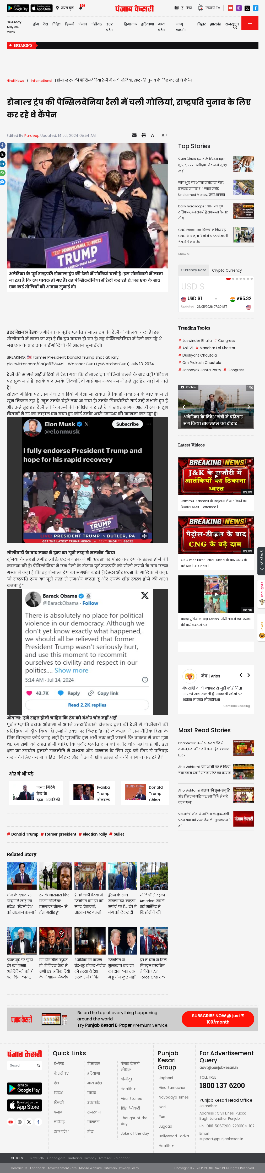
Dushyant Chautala (197, 355)
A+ (164, 135)
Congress (224, 340)
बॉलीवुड (127, 1079)
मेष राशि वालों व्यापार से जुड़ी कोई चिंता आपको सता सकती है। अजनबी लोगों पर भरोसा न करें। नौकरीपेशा (212, 694)
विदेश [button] (56, 24)
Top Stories (194, 146)
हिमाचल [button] (130, 24)
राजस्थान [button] (232, 24)
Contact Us (19, 1168)
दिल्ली (69, 24)
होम (36, 24)
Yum (162, 1116)
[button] (184, 407)
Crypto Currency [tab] (227, 270)
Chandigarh (56, 1158)
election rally (92, 834)
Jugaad (165, 1126)
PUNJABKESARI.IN (213, 1168)
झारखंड (215, 24)
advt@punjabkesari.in (218, 1067)
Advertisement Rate (62, 1168)
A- (153, 135)
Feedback (37, 1168)
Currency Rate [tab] (194, 270)
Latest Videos (191, 445)
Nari (162, 1107)
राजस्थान (94, 1112)
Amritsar (105, 1158)
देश (56, 1083)
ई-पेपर (59, 1063)
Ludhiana (75, 1158)
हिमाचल (93, 1063)
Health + (128, 1088)
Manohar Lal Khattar (215, 348)
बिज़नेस (93, 1122)
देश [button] (45, 24)
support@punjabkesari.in (221, 1139)
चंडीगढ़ (59, 1122)
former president (58, 834)
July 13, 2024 (142, 364)
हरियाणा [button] (147, 24)
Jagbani (166, 1077)
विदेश (58, 1092)
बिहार (201, 24)
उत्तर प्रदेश (109, 27)
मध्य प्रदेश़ (161, 27)
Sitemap (110, 1168)
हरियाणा (93, 1073)
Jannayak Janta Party (199, 370)
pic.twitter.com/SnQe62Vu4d (35, 364)
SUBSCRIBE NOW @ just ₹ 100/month (218, 1019)
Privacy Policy (129, 1168)
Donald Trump (22, 834)
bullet (116, 834)
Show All (184, 254)
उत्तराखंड (93, 1102)
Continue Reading (236, 706)
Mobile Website (90, 1168)
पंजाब (58, 1112)
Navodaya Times (174, 1097)
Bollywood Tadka (174, 1136)
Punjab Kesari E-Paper (109, 1025)
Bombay (90, 1158)
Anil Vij (185, 348)
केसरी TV (61, 1073)
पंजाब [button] (82, 24)
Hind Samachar (172, 1087)
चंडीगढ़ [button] (96, 24)
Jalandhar (121, 1158)
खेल (90, 1131)
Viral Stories (131, 1098)
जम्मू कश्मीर (181, 27)
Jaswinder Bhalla (195, 340)
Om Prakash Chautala (199, 362)
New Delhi (37, 1158)
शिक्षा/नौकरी (130, 1108)
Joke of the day (135, 1133)
